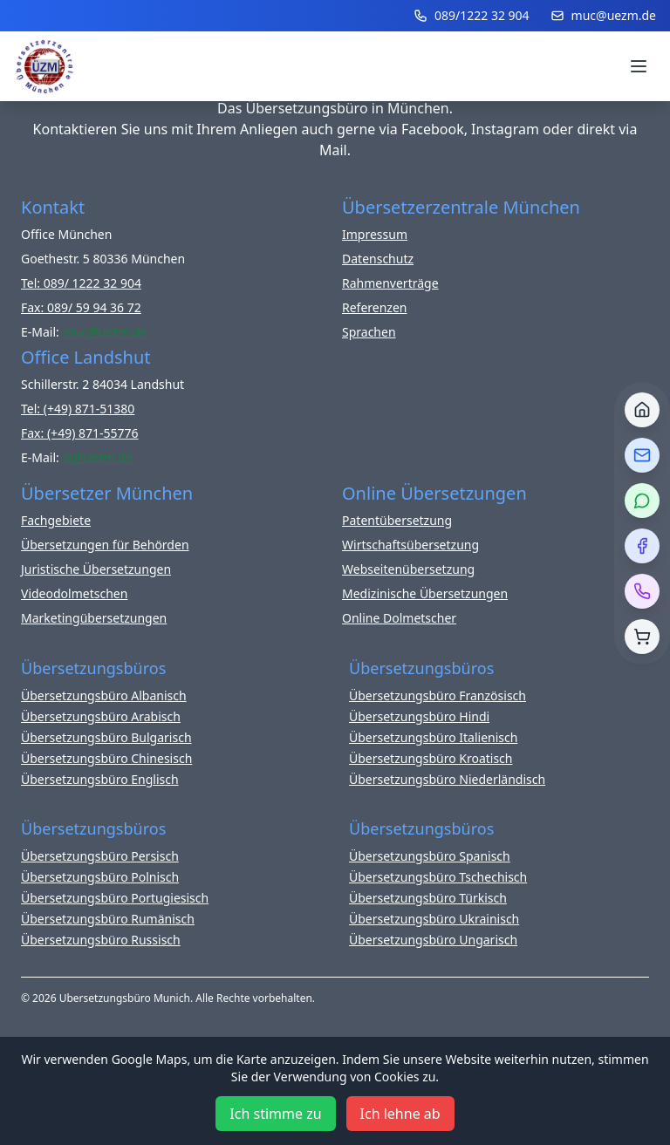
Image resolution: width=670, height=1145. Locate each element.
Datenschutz (378, 258)
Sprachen (369, 332)
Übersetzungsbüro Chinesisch (106, 758)
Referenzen (374, 307)
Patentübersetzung (397, 520)
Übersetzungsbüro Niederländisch (447, 779)
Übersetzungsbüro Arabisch (101, 716)
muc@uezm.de (603, 15)
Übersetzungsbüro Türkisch (428, 897)
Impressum (374, 234)
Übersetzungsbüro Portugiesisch (115, 897)
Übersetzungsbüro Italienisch (433, 737)
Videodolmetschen (74, 593)
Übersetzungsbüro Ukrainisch (434, 918)
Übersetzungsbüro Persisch (100, 856)
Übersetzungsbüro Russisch (101, 939)
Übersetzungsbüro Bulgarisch (106, 737)
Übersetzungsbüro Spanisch (429, 856)
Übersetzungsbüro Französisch (437, 695)
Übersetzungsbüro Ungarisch (433, 939)
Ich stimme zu (275, 1113)
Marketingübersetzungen (94, 618)
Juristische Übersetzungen (96, 569)
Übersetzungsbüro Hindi (419, 716)
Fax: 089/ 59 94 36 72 (81, 307)
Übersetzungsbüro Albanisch (104, 695)
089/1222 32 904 (472, 15)
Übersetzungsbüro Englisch (100, 779)
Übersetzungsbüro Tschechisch (438, 877)
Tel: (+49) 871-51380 (77, 408)
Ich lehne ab (400, 1113)
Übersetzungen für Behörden (105, 544)
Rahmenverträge (390, 283)
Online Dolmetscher (399, 618)
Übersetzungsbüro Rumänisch (108, 918)
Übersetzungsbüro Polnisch (100, 877)
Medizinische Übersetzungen (425, 593)
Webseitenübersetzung (408, 569)
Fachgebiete (56, 520)
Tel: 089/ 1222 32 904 (81, 283)
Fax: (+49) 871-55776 (80, 433)
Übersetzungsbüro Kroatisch (431, 758)
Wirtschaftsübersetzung (410, 544)
